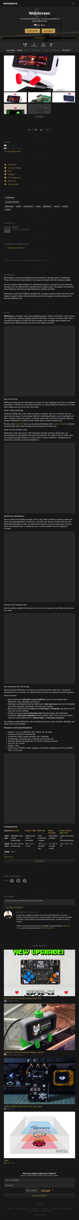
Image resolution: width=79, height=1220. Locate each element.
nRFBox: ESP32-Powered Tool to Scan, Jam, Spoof (23, 1106)
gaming (7, 209)
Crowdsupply (28, 206)
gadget (64, 206)
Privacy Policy (56, 1208)
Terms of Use (46, 1208)
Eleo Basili (39, 25)
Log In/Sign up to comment (14, 907)
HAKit (6, 1160)
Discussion (66, 50)
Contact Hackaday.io (22, 1208)
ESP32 (38, 206)
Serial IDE (20, 424)
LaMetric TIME (30, 830)
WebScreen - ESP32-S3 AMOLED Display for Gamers (24, 1052)
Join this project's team (12, 151)
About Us (10, 1208)
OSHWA (18, 206)
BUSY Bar (41, 830)
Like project (48, 31)
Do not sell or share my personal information (39, 1211)
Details (19, 50)
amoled (56, 206)
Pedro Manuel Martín (13, 148)
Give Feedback (34, 1208)
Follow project (32, 31)
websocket (47, 206)
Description (11, 50)
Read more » (8, 857)
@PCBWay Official (48, 928)
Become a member (26, 1175)
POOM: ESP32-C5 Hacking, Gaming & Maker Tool (22, 998)
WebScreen (9, 206)
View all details (39, 861)
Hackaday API (67, 1208)
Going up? (39, 1204)
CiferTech (9, 1109)
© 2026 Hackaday (39, 1215)
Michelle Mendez (11, 1001)
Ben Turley (9, 1163)
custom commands (60, 424)
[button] (73, 3)
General (15, 227)
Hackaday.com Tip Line (16, 248)
